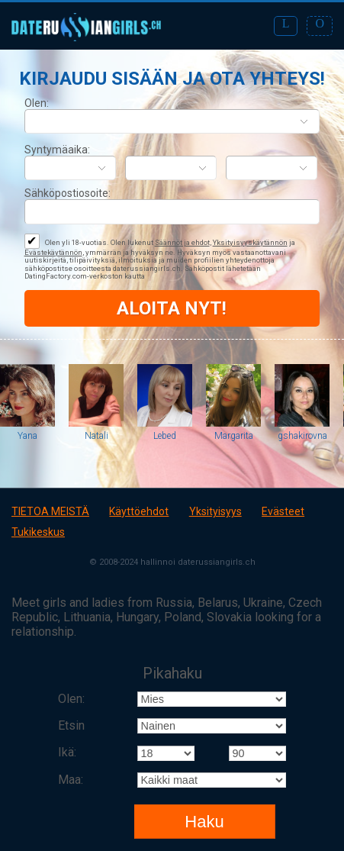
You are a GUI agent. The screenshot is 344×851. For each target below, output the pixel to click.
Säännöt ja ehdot (182, 242)
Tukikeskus (38, 532)
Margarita (233, 435)
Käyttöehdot (139, 511)
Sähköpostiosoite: (67, 193)
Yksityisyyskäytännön (250, 242)
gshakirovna (302, 435)
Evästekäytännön (53, 252)
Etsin (71, 725)
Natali (96, 435)
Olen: (36, 103)
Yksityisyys (215, 511)
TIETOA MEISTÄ (50, 511)
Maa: (70, 779)
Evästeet (283, 511)
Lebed (164, 435)
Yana (27, 435)
